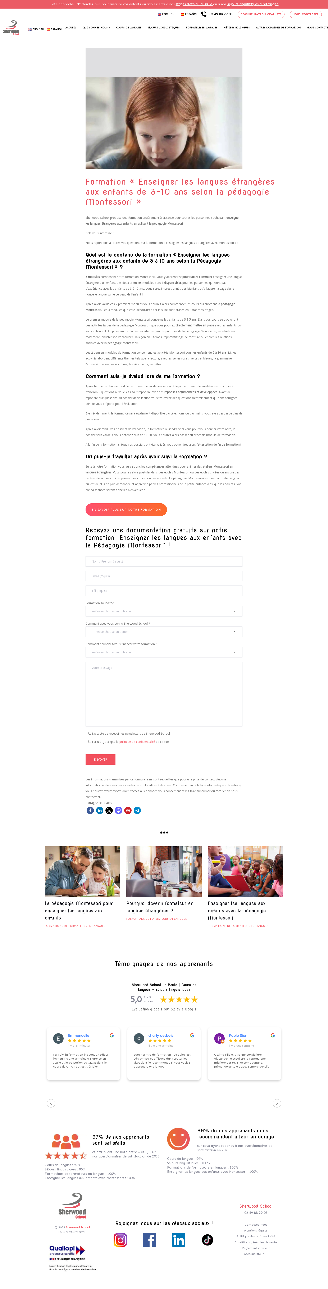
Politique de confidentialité (255, 1236)
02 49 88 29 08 (255, 1213)
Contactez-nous (256, 1224)
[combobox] (164, 611)
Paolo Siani (238, 1035)
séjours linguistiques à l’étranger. (253, 4)
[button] (90, 810)
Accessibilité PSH (256, 1254)
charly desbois (160, 1035)
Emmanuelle (78, 1035)
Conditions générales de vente (255, 1242)
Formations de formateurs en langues (75, 926)
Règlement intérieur (256, 1248)
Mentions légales (255, 1230)
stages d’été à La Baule (194, 4)
